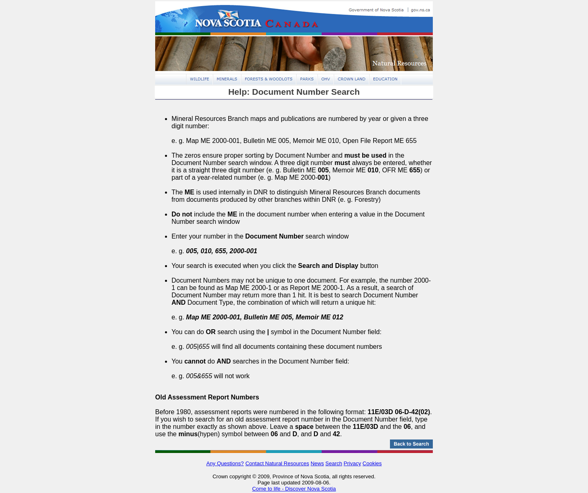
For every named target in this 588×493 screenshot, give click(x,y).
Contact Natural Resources (277, 463)
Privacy (352, 463)
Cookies (372, 463)
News (317, 463)
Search (333, 463)
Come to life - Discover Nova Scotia (294, 489)
